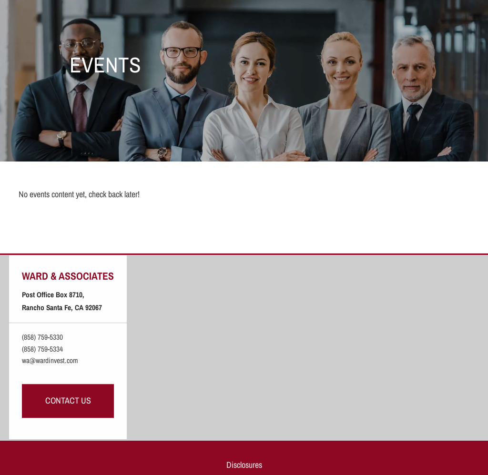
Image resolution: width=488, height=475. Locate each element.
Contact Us (68, 400)
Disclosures (244, 465)
